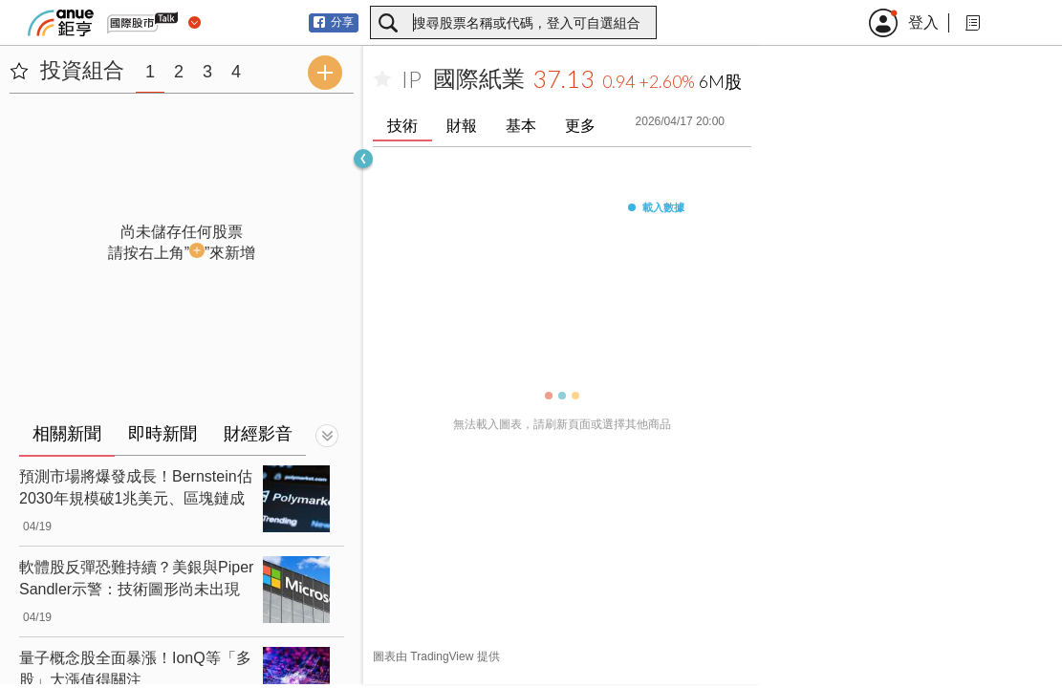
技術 (402, 126)
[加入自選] (382, 79)
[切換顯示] (326, 435)
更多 (580, 126)
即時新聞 (162, 433)
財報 (461, 126)
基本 (521, 126)
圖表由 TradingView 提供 (436, 656)
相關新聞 (67, 433)
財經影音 (258, 433)
